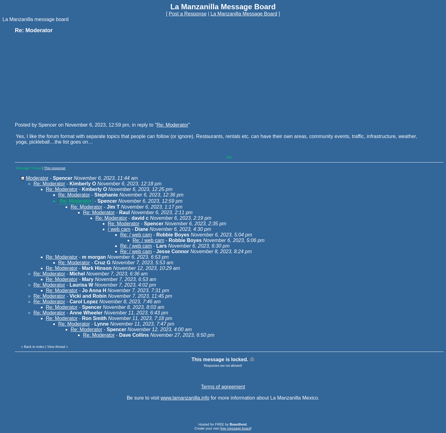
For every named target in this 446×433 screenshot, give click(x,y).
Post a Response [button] (188, 13)
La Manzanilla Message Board (244, 13)
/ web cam (119, 229)
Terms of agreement (223, 386)
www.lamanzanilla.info (185, 398)
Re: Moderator (172, 125)
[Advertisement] (61, 77)
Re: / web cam (136, 234)
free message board (235, 428)
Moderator (37, 178)
